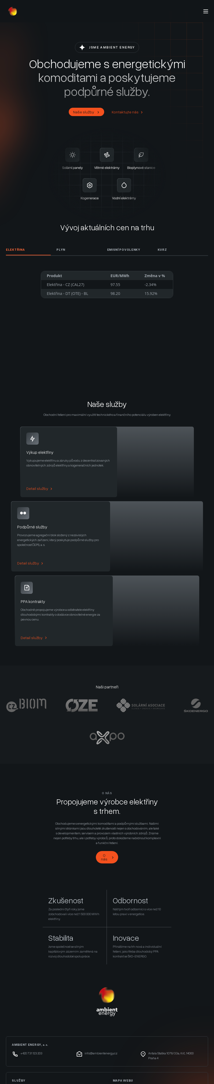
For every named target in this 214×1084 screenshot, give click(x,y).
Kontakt (119, 1030)
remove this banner (174, 1075)
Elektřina (15, 249)
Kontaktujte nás (127, 111)
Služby (119, 1015)
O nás (107, 782)
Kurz (162, 249)
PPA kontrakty (24, 1030)
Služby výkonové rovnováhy (37, 1022)
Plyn (60, 249)
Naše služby (86, 111)
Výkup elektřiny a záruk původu (39, 1015)
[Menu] (205, 11)
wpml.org (66, 1075)
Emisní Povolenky (123, 249)
